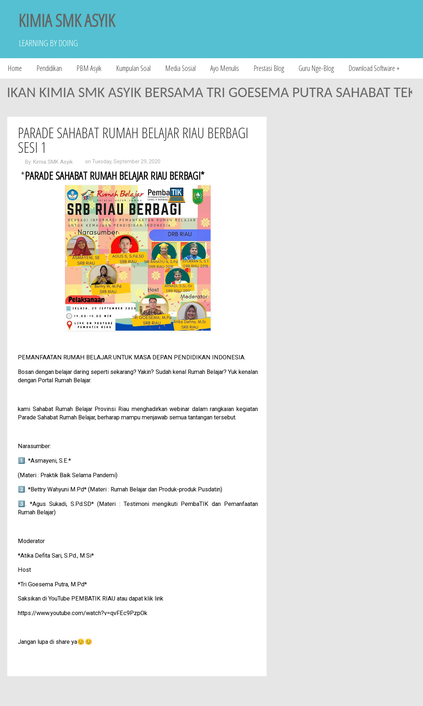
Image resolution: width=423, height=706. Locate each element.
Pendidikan (49, 68)
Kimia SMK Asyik (53, 162)
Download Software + (374, 68)
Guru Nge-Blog (316, 68)
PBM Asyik (88, 68)
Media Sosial (180, 68)
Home (15, 68)
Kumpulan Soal (133, 68)
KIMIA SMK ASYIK (66, 20)
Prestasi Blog (269, 68)
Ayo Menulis (224, 68)
